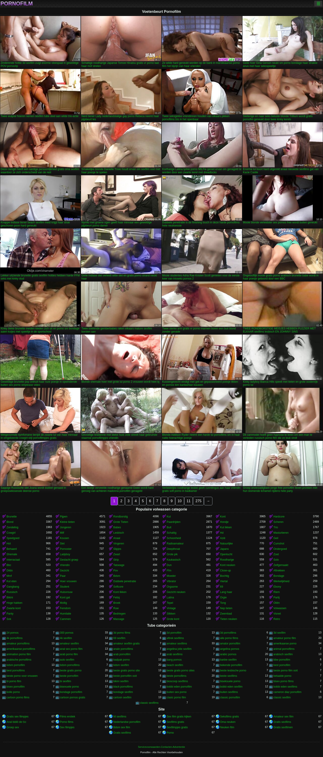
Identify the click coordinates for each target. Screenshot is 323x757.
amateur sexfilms (177, 643)
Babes (117, 527)
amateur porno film (284, 638)
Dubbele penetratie (124, 581)
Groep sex (13, 727)
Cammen (65, 619)
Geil (275, 538)
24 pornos (12, 632)
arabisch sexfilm (283, 654)
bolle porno (13, 692)
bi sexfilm (65, 681)
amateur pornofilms (18, 643)
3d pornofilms (228, 632)
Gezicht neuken (176, 592)
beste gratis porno (70, 670)
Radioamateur (175, 543)
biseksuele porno (230, 681)
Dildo (10, 570)
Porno (170, 732)
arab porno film (69, 654)
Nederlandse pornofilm (126, 722)
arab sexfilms (175, 654)
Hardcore (278, 516)
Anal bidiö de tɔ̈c (16, 722)
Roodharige (227, 559)
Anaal (116, 538)
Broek (116, 602)
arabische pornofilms (19, 659)
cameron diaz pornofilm (287, 692)
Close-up (225, 570)
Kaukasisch (173, 559)
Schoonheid (174, 538)
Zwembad (226, 613)
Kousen (64, 538)
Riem (276, 592)
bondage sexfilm (123, 692)
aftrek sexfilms (175, 638)
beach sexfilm (175, 665)
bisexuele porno (69, 686)
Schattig (171, 532)
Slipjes (117, 549)
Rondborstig (120, 516)
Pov (115, 570)
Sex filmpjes (67, 727)
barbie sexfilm (228, 659)
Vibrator (171, 581)
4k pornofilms (14, 638)
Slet (62, 543)
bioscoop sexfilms (177, 681)
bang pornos (174, 659)
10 (180, 501)
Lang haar (226, 592)
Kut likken (226, 527)
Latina (170, 597)
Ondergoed (280, 549)
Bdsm (116, 575)
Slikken (171, 613)
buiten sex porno (177, 692)
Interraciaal (13, 559)
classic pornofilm (230, 697)
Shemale (12, 554)
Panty (10, 613)
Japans (224, 549)
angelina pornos (229, 648)
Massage (118, 619)
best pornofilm (281, 665)
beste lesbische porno (233, 670)
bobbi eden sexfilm (231, 686)
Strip (116, 559)
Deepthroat (173, 549)
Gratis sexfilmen (283, 727)
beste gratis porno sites (180, 670)
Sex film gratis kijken (179, 716)
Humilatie (65, 613)
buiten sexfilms (229, 692)
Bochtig (224, 575)
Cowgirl (11, 532)
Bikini (10, 597)
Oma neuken (228, 722)
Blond (10, 522)
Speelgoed (13, 538)
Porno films (66, 722)
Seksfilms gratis (229, 716)
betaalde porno (282, 675)
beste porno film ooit (285, 670)
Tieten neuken (228, 619)
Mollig (63, 602)
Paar (62, 575)
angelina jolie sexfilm (179, 648)
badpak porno (121, 659)
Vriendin (65, 565)
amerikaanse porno (285, 643)
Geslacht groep (69, 559)
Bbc (9, 565)
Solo (276, 559)
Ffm (169, 570)
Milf (62, 532)
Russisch (12, 592)
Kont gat (65, 597)
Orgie (223, 597)
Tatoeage (118, 565)
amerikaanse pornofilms (21, 648)
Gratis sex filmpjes (17, 716)
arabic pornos (228, 654)
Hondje (224, 522)
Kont (223, 516)
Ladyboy (65, 554)
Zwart (116, 554)
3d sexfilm (279, 632)
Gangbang (13, 586)
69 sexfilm (119, 638)
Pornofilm (16, 4)
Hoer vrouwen (68, 581)
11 (189, 501)
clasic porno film (176, 697)
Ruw (116, 608)
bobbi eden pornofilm (179, 686)
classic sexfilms (149, 702)
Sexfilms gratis (175, 722)
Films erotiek (67, 716)
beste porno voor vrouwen (22, 675)
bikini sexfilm (121, 681)
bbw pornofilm (281, 659)
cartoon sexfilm (122, 697)
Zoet (276, 554)
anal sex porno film (71, 648)
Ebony (277, 586)
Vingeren (118, 543)
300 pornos (66, 632)
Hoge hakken (14, 602)
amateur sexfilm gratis (126, 643)
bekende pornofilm (231, 665)
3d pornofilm (174, 632)
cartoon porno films (18, 697)
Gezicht (64, 570)
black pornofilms (123, 686)
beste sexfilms (228, 675)
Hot (9, 543)
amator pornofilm (230, 643)
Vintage (171, 608)
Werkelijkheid (281, 581)
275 (198, 501)
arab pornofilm (122, 654)
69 (221, 586)
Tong (223, 602)
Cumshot (278, 543)
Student (64, 586)
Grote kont (173, 619)
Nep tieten (226, 608)
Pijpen (63, 516)
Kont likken (120, 592)
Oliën (276, 602)
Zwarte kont (14, 608)
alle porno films (229, 638)
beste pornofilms (176, 675)
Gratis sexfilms (282, 722)
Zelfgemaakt (280, 565)
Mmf (9, 575)
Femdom (65, 608)
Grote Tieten (120, 522)
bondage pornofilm (71, 692)
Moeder (171, 575)
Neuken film (227, 727)
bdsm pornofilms (70, 665)
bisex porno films (283, 681)
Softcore (118, 586)
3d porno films (121, 632)
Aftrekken (279, 570)
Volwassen (279, 608)
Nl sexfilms (119, 716)
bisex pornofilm (16, 686)
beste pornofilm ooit (125, 675)
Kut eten (12, 581)
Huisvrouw (66, 592)
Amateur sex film (283, 716)
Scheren (278, 522)
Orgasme (172, 586)
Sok (9, 619)
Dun (169, 565)
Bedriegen (119, 613)
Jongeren (65, 527)
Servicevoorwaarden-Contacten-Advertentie (161, 747)
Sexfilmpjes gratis (177, 727)
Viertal (224, 581)
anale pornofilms (123, 648)
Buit (169, 527)
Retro (276, 619)
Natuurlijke (226, 543)
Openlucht (226, 554)
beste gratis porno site (126, 670)
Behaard (12, 549)
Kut (169, 516)
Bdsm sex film (121, 727)
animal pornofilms (284, 648)
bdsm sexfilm (121, 665)
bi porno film (14, 681)
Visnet (277, 613)
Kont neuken (227, 565)
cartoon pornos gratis (72, 697)
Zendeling (12, 527)
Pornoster (66, 549)
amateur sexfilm (69, 643)
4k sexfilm (66, 638)
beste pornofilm (69, 675)
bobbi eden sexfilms (285, 686)
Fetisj (116, 597)
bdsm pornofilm (16, 665)
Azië (222, 538)
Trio (275, 527)
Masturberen (280, 532)
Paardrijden (173, 522)
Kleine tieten (67, 522)
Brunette (12, 516)
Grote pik (172, 554)
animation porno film (19, 654)
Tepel (170, 602)
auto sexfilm (67, 659)
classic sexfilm (282, 697)
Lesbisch (118, 532)
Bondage (278, 575)
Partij (276, 597)
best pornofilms (16, 670)
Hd (221, 532)
